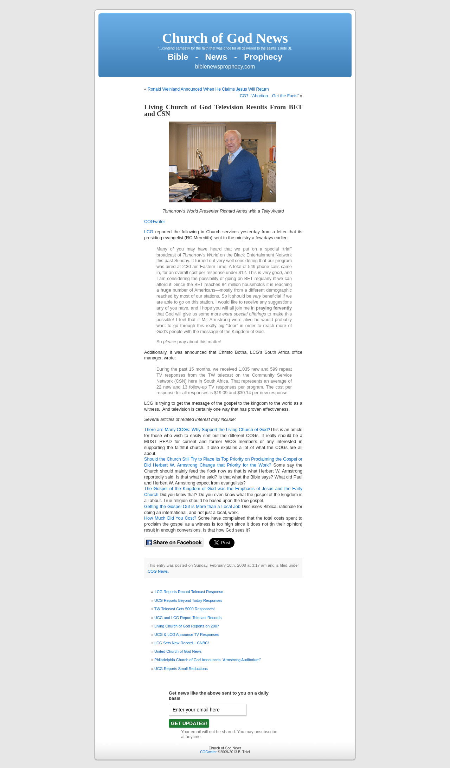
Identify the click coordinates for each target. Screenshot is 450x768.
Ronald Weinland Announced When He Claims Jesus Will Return (208, 89)
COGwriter (154, 221)
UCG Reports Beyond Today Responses (188, 600)
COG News (158, 571)
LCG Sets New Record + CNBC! (181, 643)
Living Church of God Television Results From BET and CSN (223, 110)
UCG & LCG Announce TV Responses (186, 634)
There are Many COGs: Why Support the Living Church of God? (207, 429)
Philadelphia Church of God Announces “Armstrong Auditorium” (207, 660)
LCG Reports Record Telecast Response (189, 592)
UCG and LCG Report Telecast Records (187, 618)
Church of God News (225, 38)
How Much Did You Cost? (170, 518)
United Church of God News (177, 651)
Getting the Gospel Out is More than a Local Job (192, 506)
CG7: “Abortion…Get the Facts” (269, 95)
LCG (148, 231)
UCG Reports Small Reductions (181, 668)
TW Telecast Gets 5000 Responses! (184, 609)
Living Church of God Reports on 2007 (186, 626)
